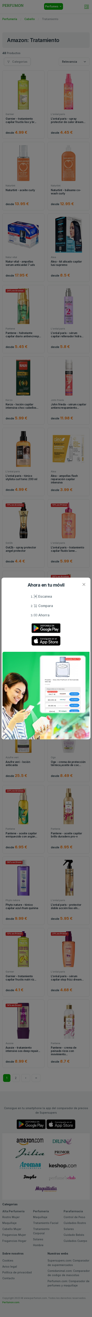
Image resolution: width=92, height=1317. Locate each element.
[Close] (84, 584)
